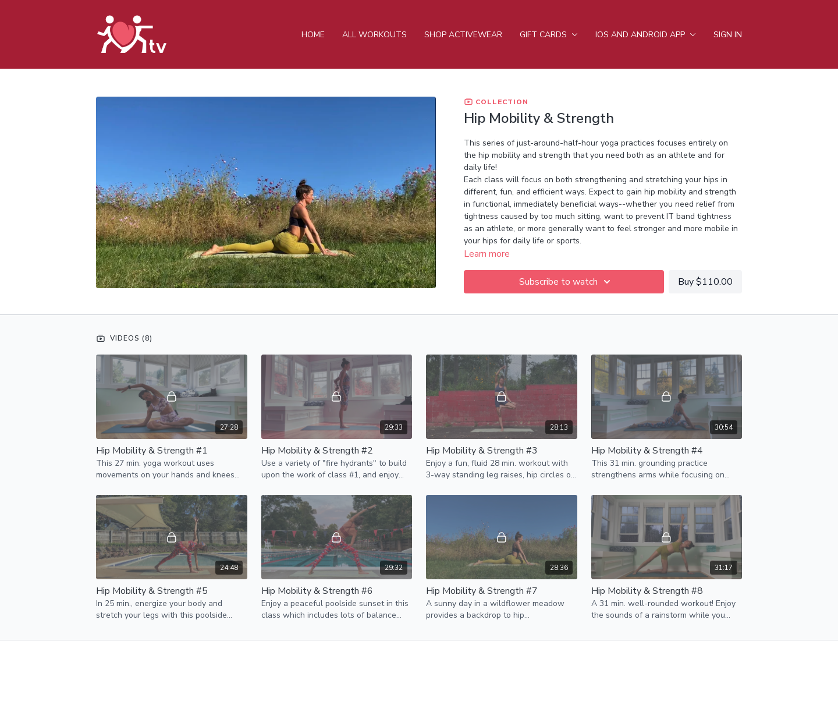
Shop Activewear (463, 34)
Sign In (727, 34)
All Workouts (374, 34)
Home (313, 34)
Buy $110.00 (705, 281)
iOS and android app (645, 34)
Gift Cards (549, 34)
